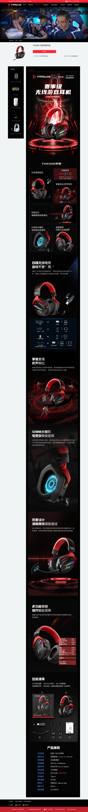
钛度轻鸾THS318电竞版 (15, 133)
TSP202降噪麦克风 (15, 120)
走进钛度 (30, 4)
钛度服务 (45, 4)
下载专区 (62, 4)
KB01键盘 (16, 94)
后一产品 (71, 56)
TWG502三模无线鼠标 (16, 81)
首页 (17, 40)
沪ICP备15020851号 (60, 809)
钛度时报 (69, 4)
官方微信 (18, 805)
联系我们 (76, 4)
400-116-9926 (76, 1)
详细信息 (32, 70)
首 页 (24, 4)
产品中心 (37, 4)
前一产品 (41, 56)
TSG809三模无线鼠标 (16, 107)
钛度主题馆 (54, 4)
